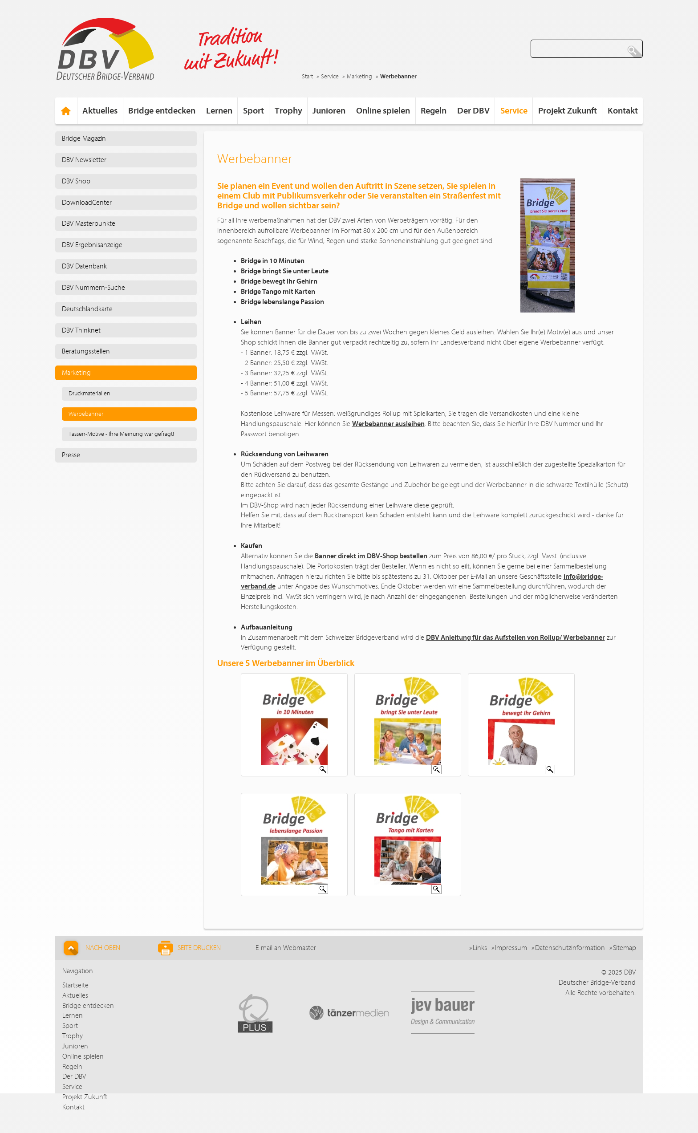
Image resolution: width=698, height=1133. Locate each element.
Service (330, 76)
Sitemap (624, 948)
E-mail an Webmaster (286, 948)
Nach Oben (90, 948)
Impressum (511, 948)
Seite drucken (189, 948)
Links (480, 948)
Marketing (359, 76)
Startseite (75, 985)
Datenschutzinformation (570, 948)
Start (307, 76)
